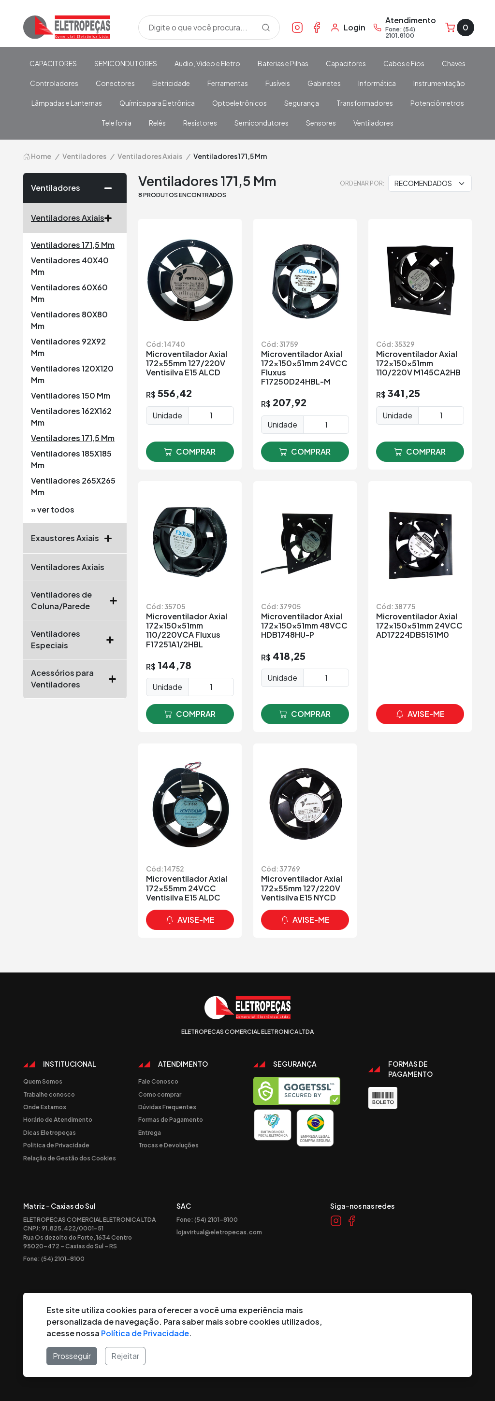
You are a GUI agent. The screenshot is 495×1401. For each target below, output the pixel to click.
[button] (111, 188)
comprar (190, 451)
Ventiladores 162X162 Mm (71, 417)
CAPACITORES (53, 63)
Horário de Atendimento (57, 1119)
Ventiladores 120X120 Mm (72, 374)
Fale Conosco (158, 1081)
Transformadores (364, 103)
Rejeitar (125, 1356)
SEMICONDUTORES (125, 63)
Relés (157, 122)
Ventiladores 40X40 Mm (70, 266)
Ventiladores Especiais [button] (75, 639)
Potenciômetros (437, 103)
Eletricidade (171, 83)
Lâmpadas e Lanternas (66, 103)
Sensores (321, 122)
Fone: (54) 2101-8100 (54, 1258)
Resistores (200, 122)
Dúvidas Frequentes (167, 1107)
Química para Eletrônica (157, 103)
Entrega (149, 1132)
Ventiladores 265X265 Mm (73, 486)
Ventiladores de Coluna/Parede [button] (75, 600)
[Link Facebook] (316, 27)
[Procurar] (266, 27)
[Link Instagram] (297, 27)
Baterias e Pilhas (283, 63)
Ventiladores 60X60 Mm (69, 293)
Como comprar (159, 1094)
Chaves (454, 63)
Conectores (115, 83)
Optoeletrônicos (239, 103)
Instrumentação (439, 83)
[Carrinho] (459, 27)
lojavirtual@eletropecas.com (219, 1232)
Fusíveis (277, 83)
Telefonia (116, 122)
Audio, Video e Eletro (207, 63)
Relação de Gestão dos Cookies (69, 1158)
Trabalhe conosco (49, 1094)
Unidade (167, 415)
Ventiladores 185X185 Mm (71, 459)
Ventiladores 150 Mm (70, 395)
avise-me (420, 714)
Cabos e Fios (403, 63)
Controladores (54, 83)
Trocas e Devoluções (168, 1145)
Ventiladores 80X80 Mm (69, 320)
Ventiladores (373, 122)
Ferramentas (227, 83)
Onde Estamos (44, 1107)
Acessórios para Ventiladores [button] (75, 678)
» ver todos (52, 509)
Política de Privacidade (145, 1333)
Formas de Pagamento (170, 1119)
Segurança (301, 103)
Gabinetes (324, 83)
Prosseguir (72, 1356)
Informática (377, 83)
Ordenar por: (362, 183)
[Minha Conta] (347, 27)
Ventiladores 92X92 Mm (68, 347)
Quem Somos (42, 1081)
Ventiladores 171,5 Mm (73, 245)
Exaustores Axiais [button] (75, 538)
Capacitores (346, 63)
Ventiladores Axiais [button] (75, 218)
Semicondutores (261, 122)
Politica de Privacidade (56, 1145)
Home (37, 156)
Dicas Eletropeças (49, 1132)
